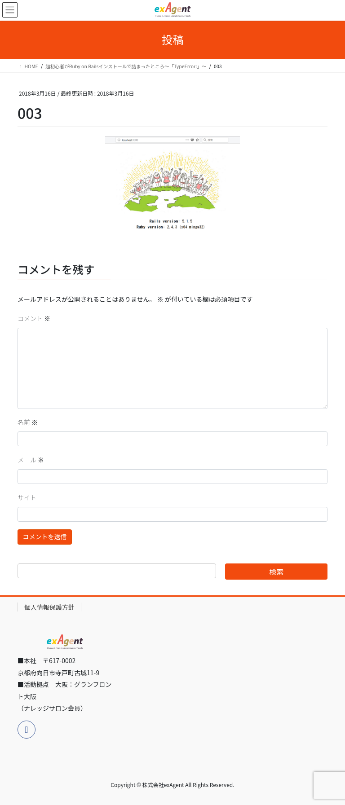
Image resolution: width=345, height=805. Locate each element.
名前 (28, 422)
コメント (34, 318)
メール (31, 459)
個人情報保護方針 (49, 607)
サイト (27, 497)
